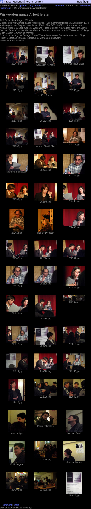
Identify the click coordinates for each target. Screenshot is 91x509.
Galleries (5, 8)
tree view (59, 5)
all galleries (35, 5)
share (16, 505)
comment (7, 505)
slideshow (85, 5)
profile (23, 5)
